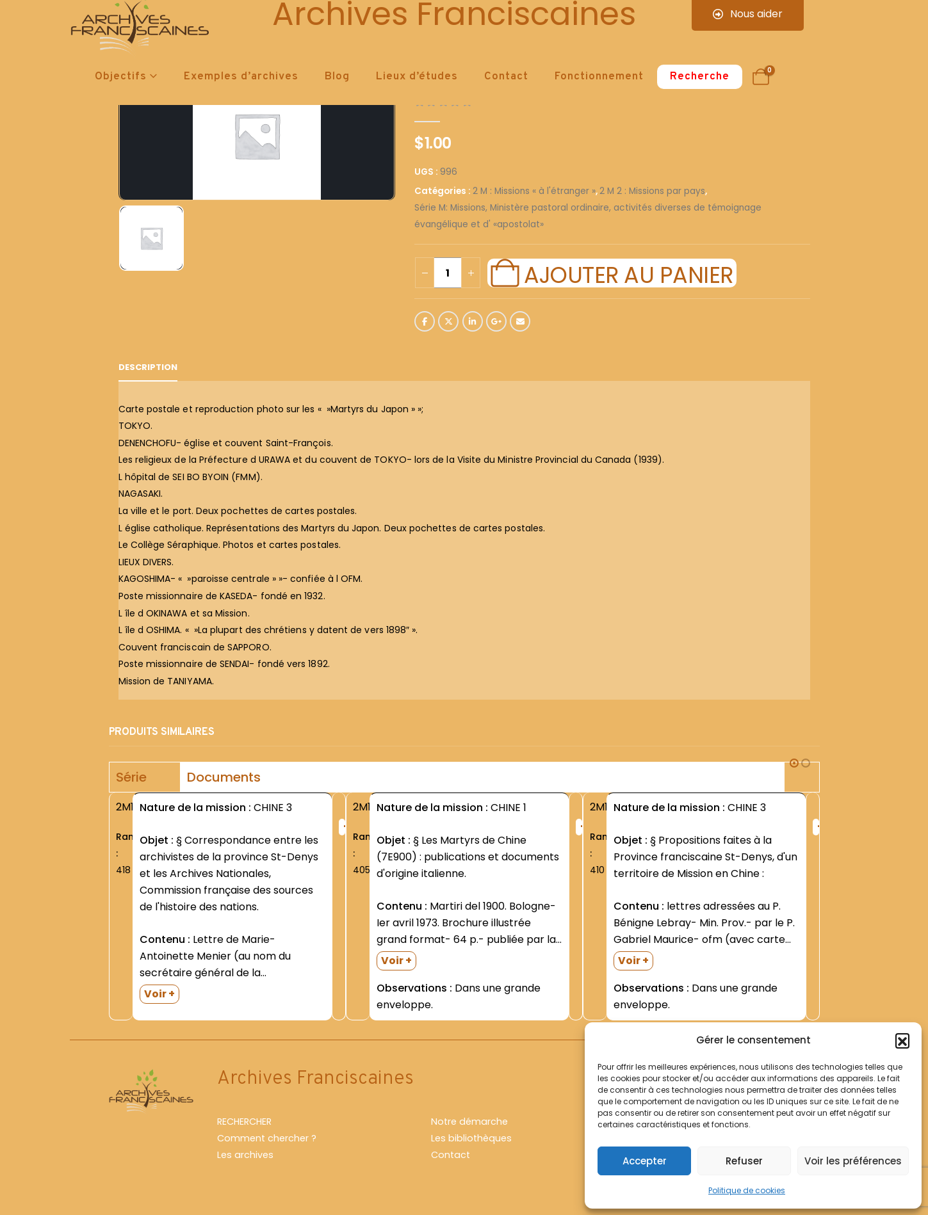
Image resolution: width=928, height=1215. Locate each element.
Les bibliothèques (471, 1138)
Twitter (448, 321)
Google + (496, 321)
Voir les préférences (853, 1161)
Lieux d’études (417, 77)
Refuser (744, 1161)
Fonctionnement (599, 77)
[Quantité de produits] (448, 272)
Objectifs (121, 77)
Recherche (699, 77)
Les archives (245, 1154)
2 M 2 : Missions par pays (652, 191)
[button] (902, 1040)
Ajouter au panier (628, 273)
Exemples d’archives (241, 77)
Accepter (645, 1161)
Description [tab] (147, 367)
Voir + (159, 993)
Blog (337, 77)
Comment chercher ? (266, 1138)
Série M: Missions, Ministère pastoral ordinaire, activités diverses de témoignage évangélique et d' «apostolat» (587, 216)
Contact (506, 77)
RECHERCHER (244, 1121)
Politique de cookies (746, 1190)
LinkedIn (472, 321)
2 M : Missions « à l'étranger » (534, 191)
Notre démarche (469, 1121)
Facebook (424, 321)
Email (520, 321)
